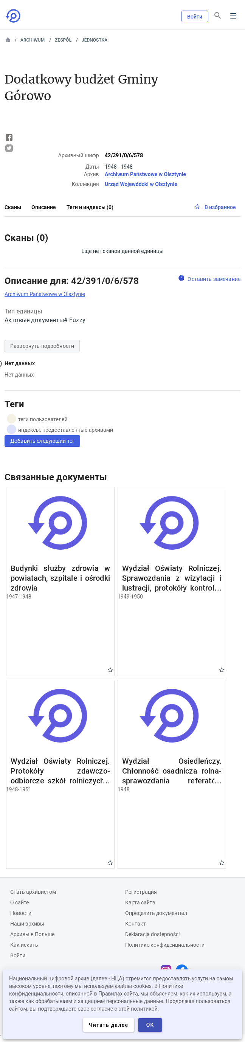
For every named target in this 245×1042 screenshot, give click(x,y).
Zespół (63, 40)
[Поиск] (217, 15)
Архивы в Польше (32, 934)
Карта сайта (140, 902)
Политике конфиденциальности (165, 945)
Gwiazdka (110, 670)
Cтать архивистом (33, 892)
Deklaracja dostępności (152, 934)
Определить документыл (156, 913)
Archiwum (32, 40)
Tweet (9, 148)
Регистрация (141, 892)
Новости (20, 913)
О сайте (19, 902)
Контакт (135, 924)
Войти (195, 17)
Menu (233, 16)
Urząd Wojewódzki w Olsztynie (141, 184)
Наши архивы (27, 924)
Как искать (24, 945)
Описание (43, 207)
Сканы (13, 207)
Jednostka (94, 40)
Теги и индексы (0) (90, 207)
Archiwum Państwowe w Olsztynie (145, 174)
